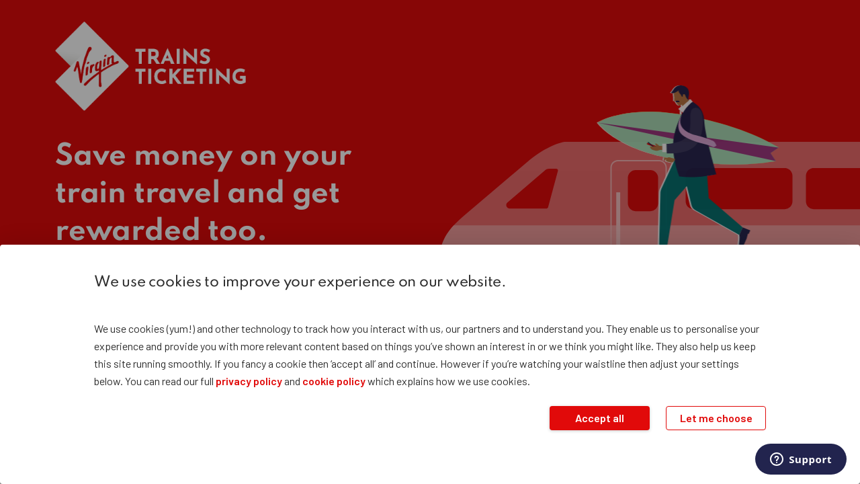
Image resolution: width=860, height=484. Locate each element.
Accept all (599, 417)
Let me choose (716, 417)
